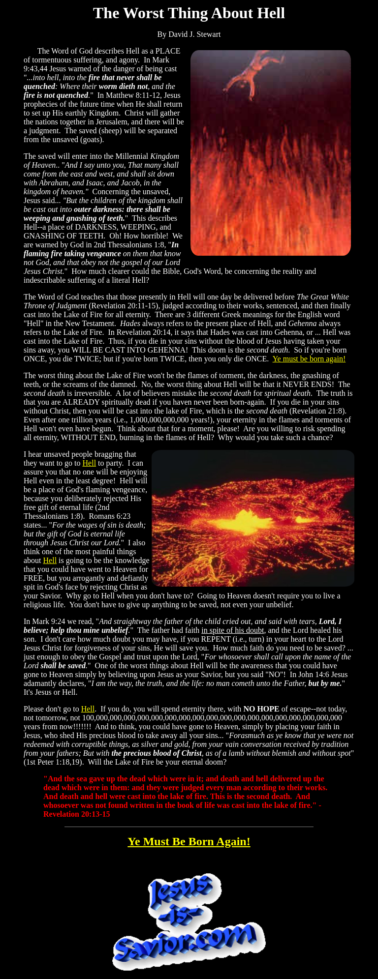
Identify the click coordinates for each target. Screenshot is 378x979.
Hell (89, 463)
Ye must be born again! (309, 359)
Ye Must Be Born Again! (188, 841)
